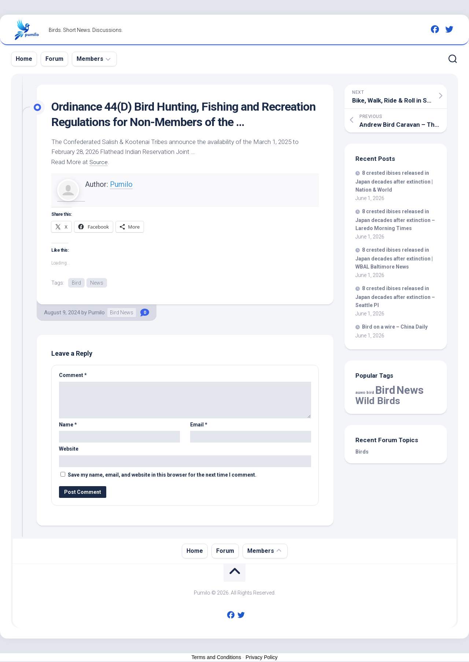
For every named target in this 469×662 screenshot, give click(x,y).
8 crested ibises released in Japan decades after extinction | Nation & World (394, 181)
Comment (73, 376)
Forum (54, 58)
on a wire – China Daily (395, 327)
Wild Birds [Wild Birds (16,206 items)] (377, 400)
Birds (362, 452)
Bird (76, 283)
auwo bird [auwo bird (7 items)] (364, 392)
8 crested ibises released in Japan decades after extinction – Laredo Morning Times (395, 219)
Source (99, 162)
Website (68, 449)
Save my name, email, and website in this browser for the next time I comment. (162, 475)
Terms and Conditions (216, 658)
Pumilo (121, 184)
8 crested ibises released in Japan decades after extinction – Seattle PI (395, 296)
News (96, 283)
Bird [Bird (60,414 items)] (385, 390)
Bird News (121, 313)
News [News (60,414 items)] (410, 390)
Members (90, 58)
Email (198, 425)
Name (68, 425)
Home (24, 58)
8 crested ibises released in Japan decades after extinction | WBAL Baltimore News (394, 258)
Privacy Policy (261, 658)
